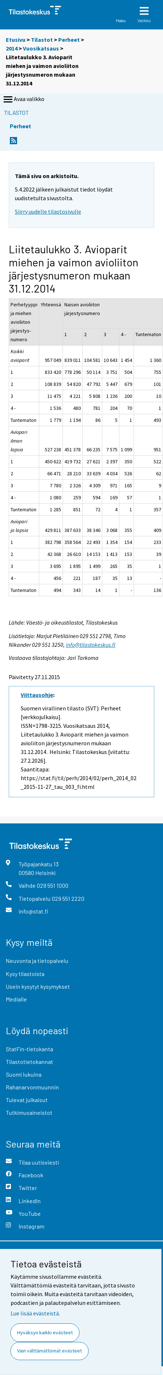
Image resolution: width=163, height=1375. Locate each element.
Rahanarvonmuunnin (32, 1087)
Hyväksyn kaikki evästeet (45, 1332)
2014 (11, 48)
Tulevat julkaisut (27, 1099)
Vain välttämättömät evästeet (49, 1350)
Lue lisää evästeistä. (35, 1313)
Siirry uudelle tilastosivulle (48, 211)
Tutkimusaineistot (29, 1112)
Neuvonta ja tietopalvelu (37, 960)
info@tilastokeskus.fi (90, 644)
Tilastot (42, 39)
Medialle (16, 999)
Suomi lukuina (23, 1074)
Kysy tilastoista (25, 973)
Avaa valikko (23, 99)
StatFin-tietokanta (29, 1048)
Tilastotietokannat (29, 1061)
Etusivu (15, 39)
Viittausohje (37, 694)
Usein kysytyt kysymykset (38, 986)
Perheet (69, 39)
